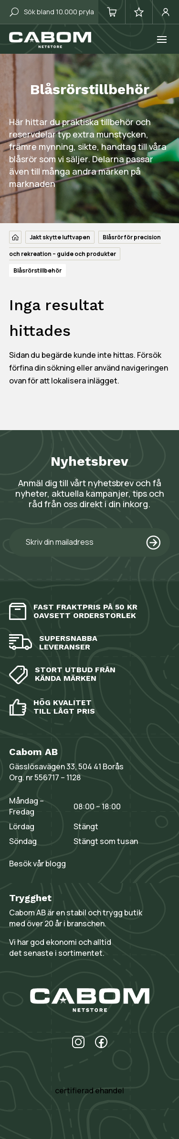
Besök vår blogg (37, 863)
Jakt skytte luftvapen (60, 237)
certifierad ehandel (89, 1090)
